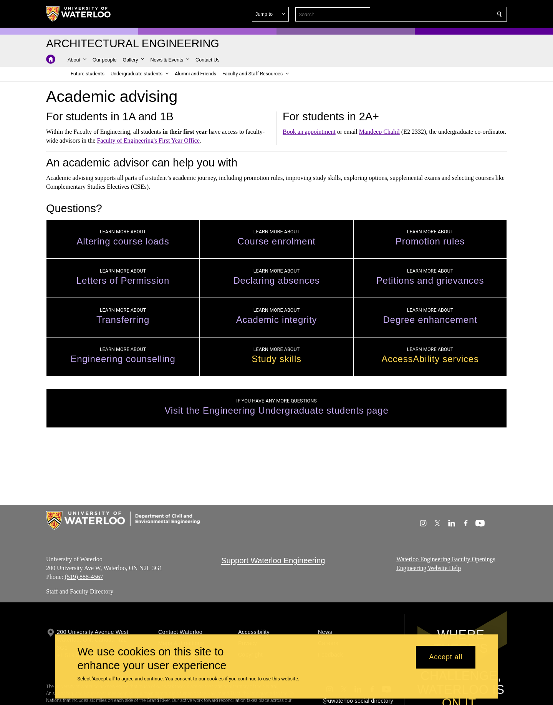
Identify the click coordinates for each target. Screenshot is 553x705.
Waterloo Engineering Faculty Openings (445, 559)
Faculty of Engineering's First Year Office (148, 140)
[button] (444, 14)
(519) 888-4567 (84, 576)
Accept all (445, 657)
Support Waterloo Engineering (273, 560)
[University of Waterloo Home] (78, 14)
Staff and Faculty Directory (79, 591)
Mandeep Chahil (379, 131)
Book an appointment (309, 131)
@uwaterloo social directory (358, 701)
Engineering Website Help (428, 568)
